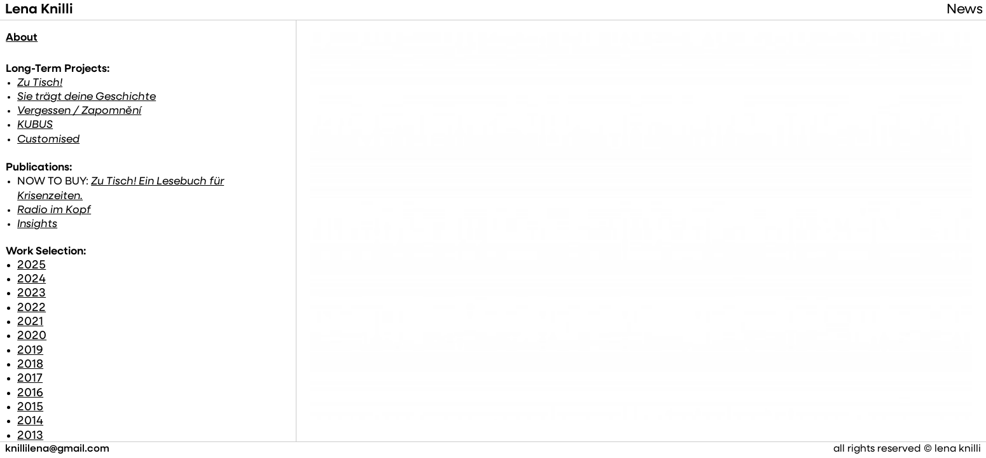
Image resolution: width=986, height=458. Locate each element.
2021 (30, 309)
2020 (30, 323)
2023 (30, 281)
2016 (30, 380)
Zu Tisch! (39, 84)
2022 (30, 295)
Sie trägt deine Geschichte (80, 98)
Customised (45, 140)
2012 (30, 437)
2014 (30, 408)
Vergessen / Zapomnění (74, 112)
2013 (30, 422)
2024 (30, 267)
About (21, 38)
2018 (30, 352)
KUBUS (36, 126)
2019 (30, 338)
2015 (30, 394)
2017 (30, 366)
